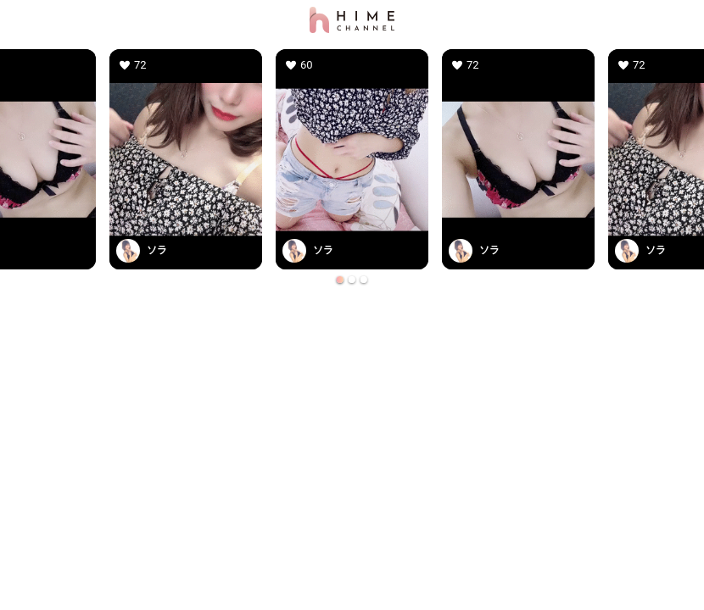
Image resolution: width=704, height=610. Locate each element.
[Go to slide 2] (352, 279)
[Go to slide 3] (363, 279)
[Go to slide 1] (340, 279)
